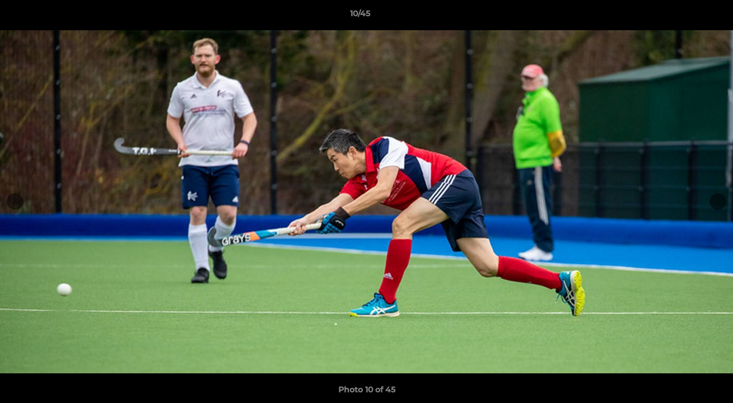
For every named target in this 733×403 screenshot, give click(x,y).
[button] (686, 16)
